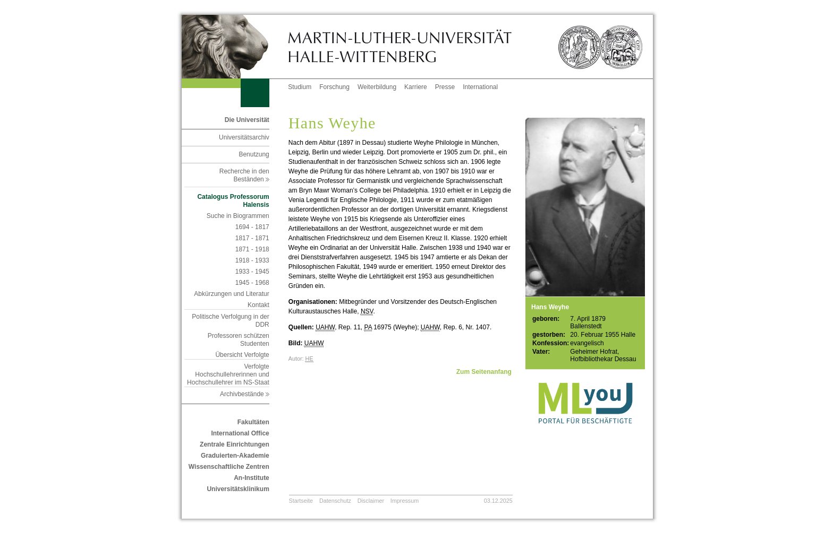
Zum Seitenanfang (484, 371)
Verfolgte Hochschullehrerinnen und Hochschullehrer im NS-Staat (228, 374)
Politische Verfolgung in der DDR (230, 320)
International (480, 87)
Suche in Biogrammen (238, 216)
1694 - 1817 (252, 227)
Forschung (334, 87)
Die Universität (247, 120)
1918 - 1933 (252, 260)
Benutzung (254, 154)
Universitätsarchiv (244, 137)
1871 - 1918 (252, 249)
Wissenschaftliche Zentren (229, 466)
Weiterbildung (377, 87)
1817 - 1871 (252, 238)
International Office (240, 433)
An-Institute (251, 478)
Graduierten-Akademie (235, 455)
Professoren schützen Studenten (238, 339)
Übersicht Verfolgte (242, 355)
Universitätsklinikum (238, 489)
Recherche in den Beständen (244, 175)
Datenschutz (335, 500)
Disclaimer (371, 500)
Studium (299, 87)
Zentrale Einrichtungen (234, 444)
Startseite (301, 500)
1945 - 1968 (252, 282)
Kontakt (258, 305)
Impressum (404, 500)
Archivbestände (244, 394)
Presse (445, 87)
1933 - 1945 (252, 271)
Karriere (415, 87)
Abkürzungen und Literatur (231, 294)
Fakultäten (253, 422)
